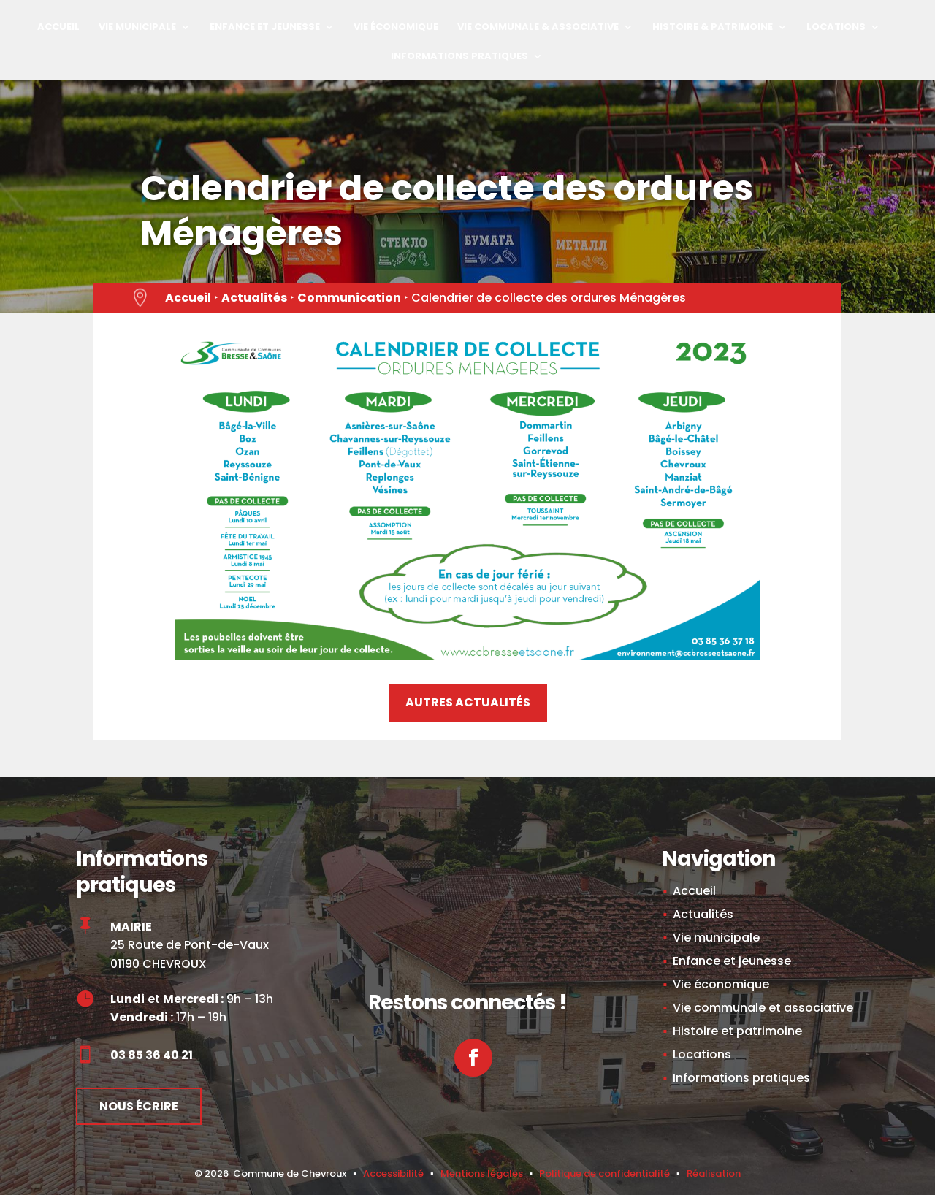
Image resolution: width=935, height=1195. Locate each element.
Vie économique (396, 28)
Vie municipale (137, 28)
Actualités (254, 297)
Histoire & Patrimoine (712, 28)
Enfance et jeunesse (265, 28)
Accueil (58, 28)
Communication (349, 297)
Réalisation (714, 1173)
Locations (836, 28)
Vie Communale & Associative (538, 28)
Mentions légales (481, 1173)
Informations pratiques (459, 57)
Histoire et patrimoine (737, 1031)
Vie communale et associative (763, 1007)
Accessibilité (393, 1173)
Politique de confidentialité (604, 1173)
